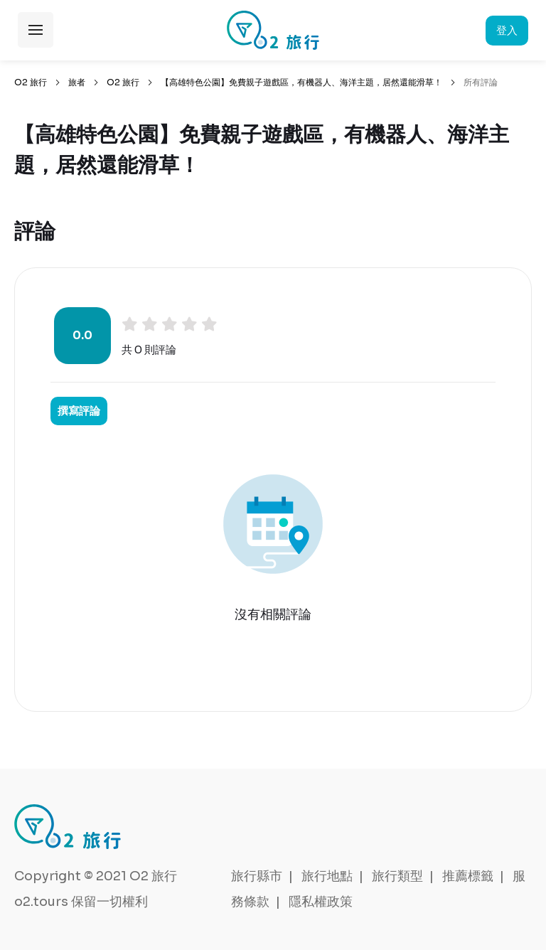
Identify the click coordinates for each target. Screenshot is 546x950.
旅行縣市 (256, 876)
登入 (507, 30)
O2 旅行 (30, 82)
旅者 (76, 82)
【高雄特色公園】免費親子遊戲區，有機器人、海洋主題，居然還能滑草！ (301, 82)
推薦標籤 (467, 876)
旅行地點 (327, 876)
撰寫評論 (79, 410)
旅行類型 (397, 876)
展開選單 (35, 30)
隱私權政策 (321, 901)
